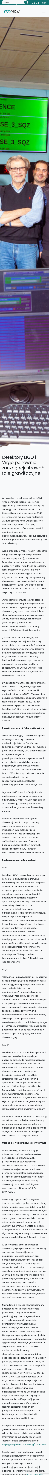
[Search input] (14, 2)
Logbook (35, 3)
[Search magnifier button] (25, 2)
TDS (44, 3)
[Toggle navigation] (43, 11)
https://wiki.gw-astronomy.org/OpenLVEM (24, 1444)
